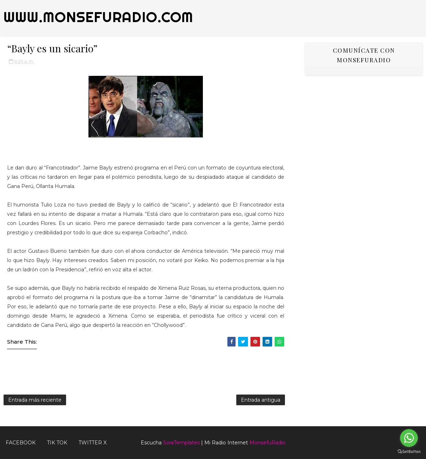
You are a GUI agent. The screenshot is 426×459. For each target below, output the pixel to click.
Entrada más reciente (34, 400)
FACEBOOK (21, 442)
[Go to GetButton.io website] (409, 451)
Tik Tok (57, 442)
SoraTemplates (181, 442)
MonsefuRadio (267, 442)
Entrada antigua (260, 400)
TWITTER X (93, 442)
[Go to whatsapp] (409, 438)
